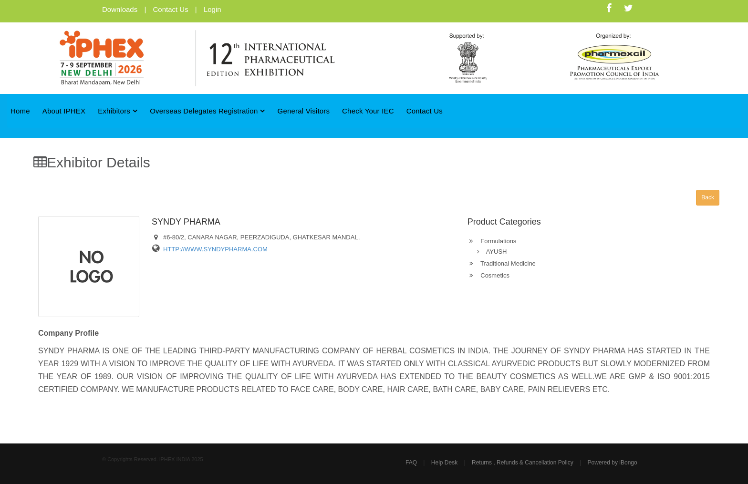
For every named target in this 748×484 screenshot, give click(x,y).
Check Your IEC (368, 111)
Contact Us (170, 9)
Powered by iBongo (612, 462)
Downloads (119, 9)
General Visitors (304, 111)
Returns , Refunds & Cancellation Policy (522, 462)
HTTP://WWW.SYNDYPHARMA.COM (215, 249)
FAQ (411, 462)
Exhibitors (117, 111)
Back (707, 197)
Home (20, 111)
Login (212, 9)
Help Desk (444, 462)
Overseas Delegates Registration (207, 111)
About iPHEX (64, 111)
